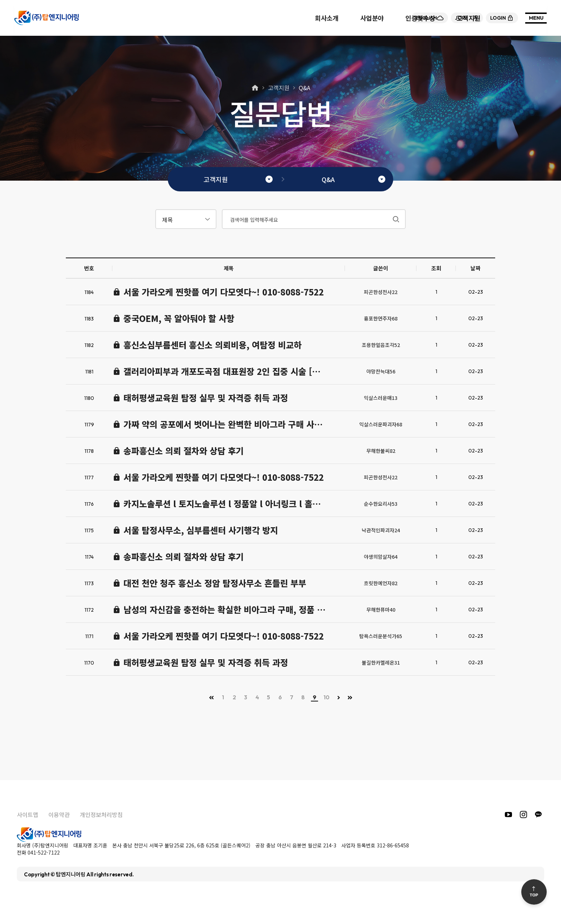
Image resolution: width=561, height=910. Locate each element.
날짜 (475, 268)
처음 (211, 697)
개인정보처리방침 (101, 814)
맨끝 (349, 697)
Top (534, 892)
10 (326, 697)
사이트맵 (27, 814)
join (467, 18)
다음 (338, 697)
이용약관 (59, 814)
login (502, 18)
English (429, 18)
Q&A (304, 87)
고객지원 (278, 87)
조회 (436, 268)
